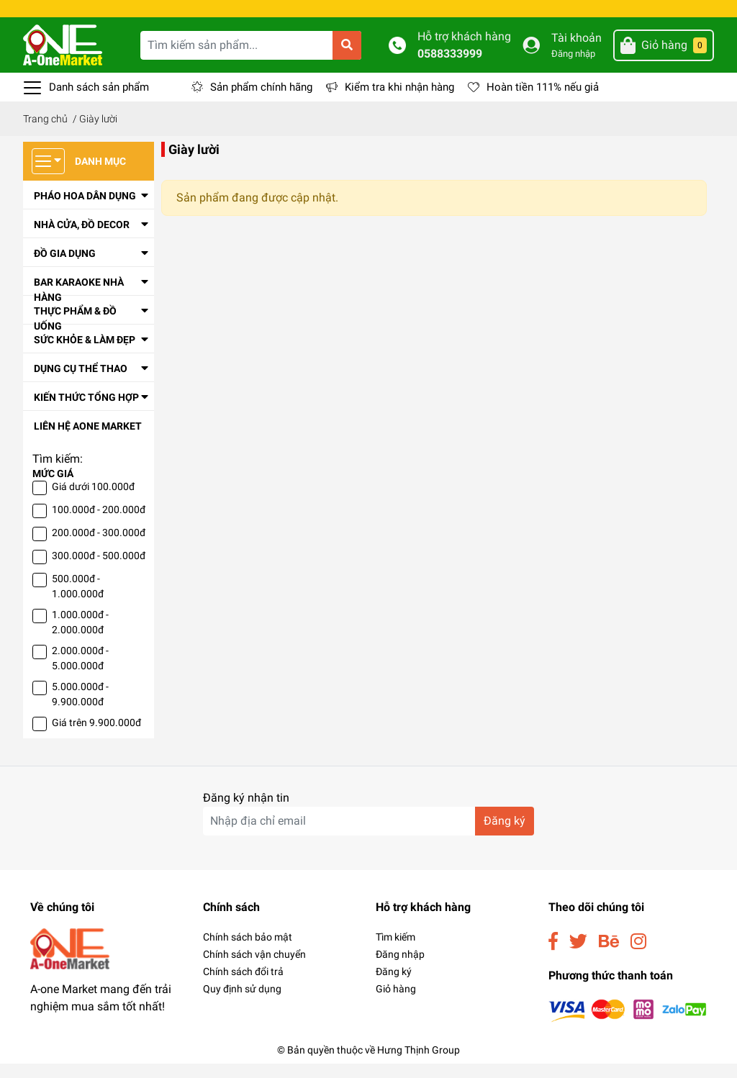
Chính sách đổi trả (243, 986)
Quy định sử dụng (242, 1003)
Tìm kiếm (395, 951)
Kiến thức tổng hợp (86, 411)
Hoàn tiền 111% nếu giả (543, 101)
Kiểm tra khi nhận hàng (399, 101)
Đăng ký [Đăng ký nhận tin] (504, 835)
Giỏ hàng (396, 1003)
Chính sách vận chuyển (254, 968)
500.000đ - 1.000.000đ (78, 600)
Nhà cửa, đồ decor (82, 239)
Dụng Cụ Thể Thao (80, 383)
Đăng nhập (573, 68)
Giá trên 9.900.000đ (96, 737)
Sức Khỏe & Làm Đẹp (84, 354)
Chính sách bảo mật (247, 951)
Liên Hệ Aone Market (88, 440)
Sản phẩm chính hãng (261, 101)
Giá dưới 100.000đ (93, 501)
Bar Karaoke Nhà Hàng (79, 304)
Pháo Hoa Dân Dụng (85, 210)
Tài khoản (576, 52)
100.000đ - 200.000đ (98, 524)
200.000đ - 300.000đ (98, 547)
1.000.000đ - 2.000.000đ (80, 636)
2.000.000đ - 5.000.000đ (80, 672)
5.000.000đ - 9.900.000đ (80, 708)
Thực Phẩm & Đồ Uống (75, 333)
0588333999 (449, 68)
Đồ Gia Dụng (65, 267)
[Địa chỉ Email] (368, 835)
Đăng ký (394, 986)
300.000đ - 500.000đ (98, 570)
